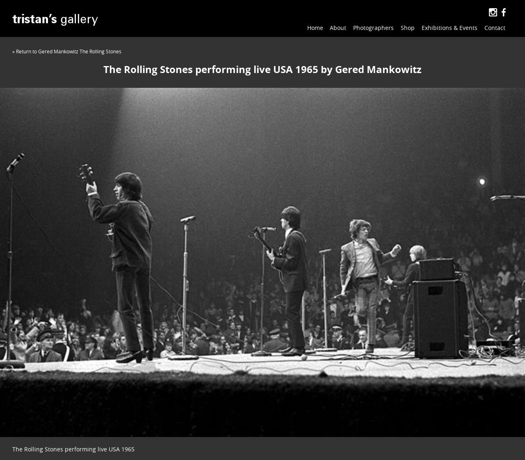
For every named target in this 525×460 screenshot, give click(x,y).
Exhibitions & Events (449, 28)
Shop (408, 28)
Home (315, 28)
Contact (494, 28)
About (338, 28)
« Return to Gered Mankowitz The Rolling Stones (66, 51)
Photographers (373, 28)
